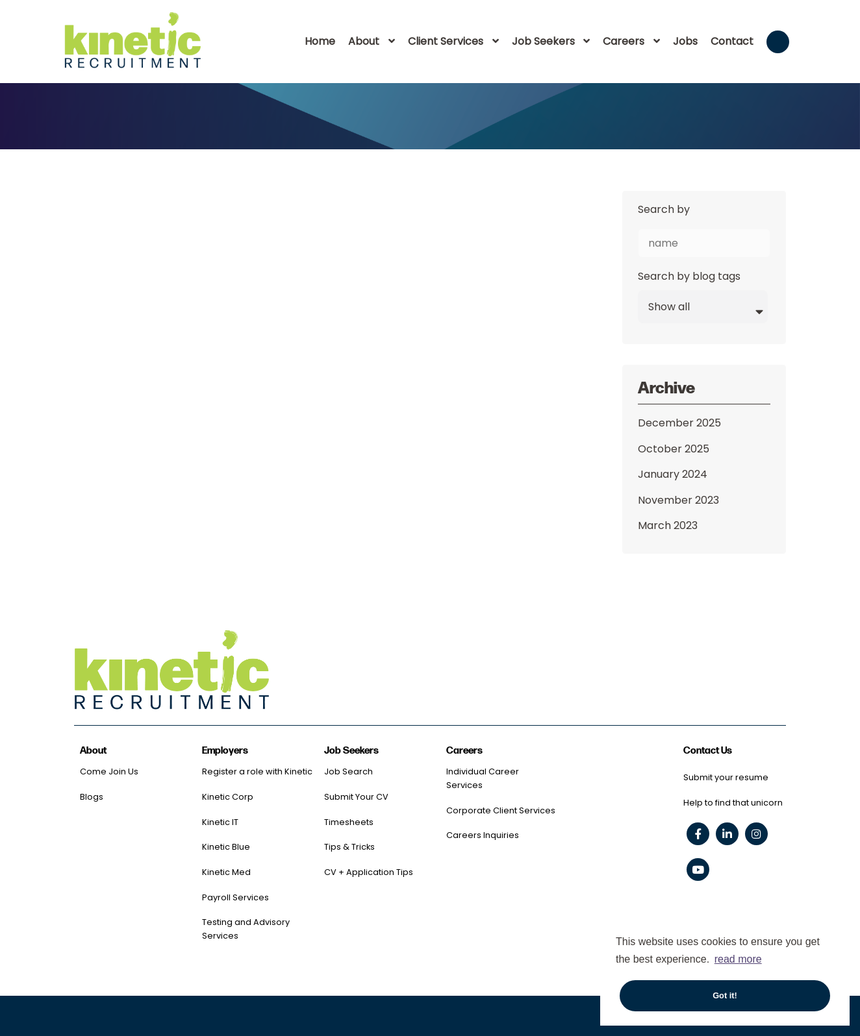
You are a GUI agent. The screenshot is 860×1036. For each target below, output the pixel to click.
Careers (623, 41)
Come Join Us (109, 771)
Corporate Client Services (500, 810)
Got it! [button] (725, 995)
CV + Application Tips (368, 872)
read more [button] (738, 959)
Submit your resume (725, 777)
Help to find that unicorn (733, 802)
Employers (225, 751)
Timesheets (348, 822)
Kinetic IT (220, 822)
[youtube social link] (698, 869)
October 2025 (673, 448)
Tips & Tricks (349, 846)
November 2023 (678, 500)
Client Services (445, 41)
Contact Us (707, 751)
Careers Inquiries (482, 835)
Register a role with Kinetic (257, 771)
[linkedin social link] (727, 833)
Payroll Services (235, 897)
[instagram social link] (756, 833)
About (363, 41)
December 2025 (679, 422)
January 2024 (672, 474)
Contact (732, 41)
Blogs (91, 796)
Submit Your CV (356, 796)
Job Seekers (543, 41)
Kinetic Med (226, 872)
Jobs (685, 41)
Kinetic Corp (227, 796)
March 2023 (668, 525)
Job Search (348, 771)
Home (320, 41)
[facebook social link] (698, 833)
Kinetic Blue (226, 846)
